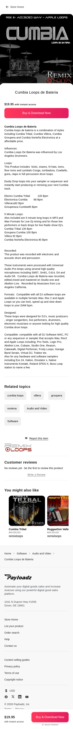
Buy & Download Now (36, 113)
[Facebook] (6, 697)
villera (37, 395)
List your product (13, 626)
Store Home (15, 6)
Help (7, 639)
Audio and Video (37, 408)
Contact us (10, 645)
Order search (11, 632)
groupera (56, 395)
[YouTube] (27, 697)
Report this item (36, 438)
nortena (12, 408)
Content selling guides (17, 659)
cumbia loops (15, 395)
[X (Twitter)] (13, 696)
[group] (27, 517)
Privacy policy (12, 666)
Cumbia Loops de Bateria (18, 559)
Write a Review (36, 474)
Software (12, 421)
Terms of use (11, 673)
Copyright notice (13, 679)
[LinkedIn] (19, 696)
